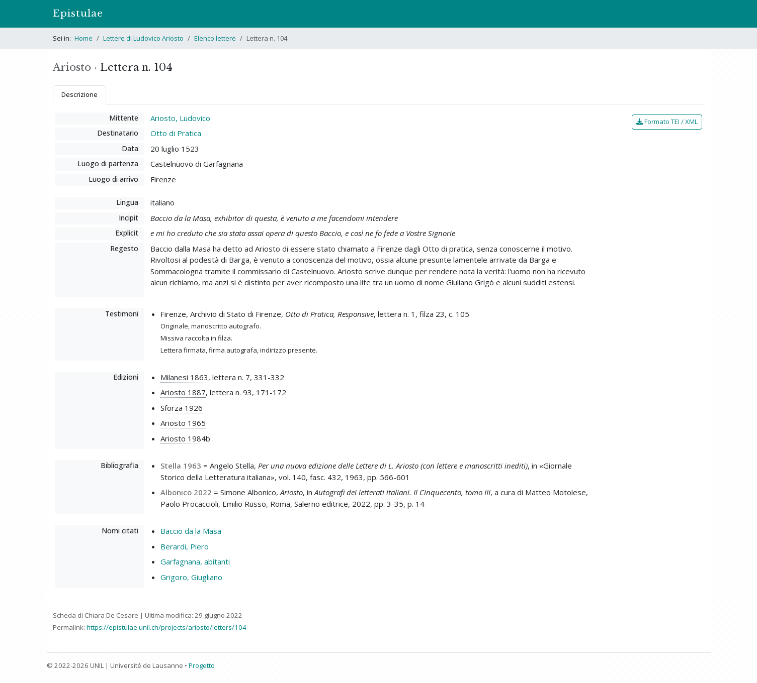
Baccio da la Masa (190, 531)
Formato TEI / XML (667, 121)
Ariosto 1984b (185, 438)
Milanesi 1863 (184, 377)
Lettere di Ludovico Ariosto (143, 38)
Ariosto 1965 (183, 423)
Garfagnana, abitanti (195, 561)
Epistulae (78, 13)
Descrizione (79, 94)
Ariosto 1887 (183, 392)
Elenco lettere (215, 38)
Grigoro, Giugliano (191, 577)
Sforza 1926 (181, 408)
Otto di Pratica (175, 133)
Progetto (202, 665)
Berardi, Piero (184, 546)
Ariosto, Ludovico (180, 118)
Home (83, 38)
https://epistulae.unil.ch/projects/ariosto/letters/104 (166, 627)
